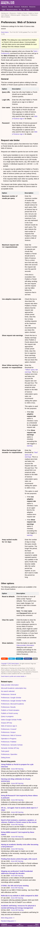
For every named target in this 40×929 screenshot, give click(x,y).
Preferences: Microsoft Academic (12, 704)
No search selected (7, 691)
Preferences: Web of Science (11, 735)
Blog (20, 9)
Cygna (3, 9)
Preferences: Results (8, 707)
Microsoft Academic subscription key (13, 688)
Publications (24, 7)
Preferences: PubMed (8, 742)
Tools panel (5, 751)
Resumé (10, 7)
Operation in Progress (8, 738)
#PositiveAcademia (12, 9)
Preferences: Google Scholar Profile (13, 701)
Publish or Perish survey (9, 713)
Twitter (11, 658)
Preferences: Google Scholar (11, 697)
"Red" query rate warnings (31, 455)
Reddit (3, 658)
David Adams (5, 32)
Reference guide (15, 15)
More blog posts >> (7, 918)
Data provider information (25, 645)
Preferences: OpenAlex (9, 754)
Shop (27, 9)
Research (17, 7)
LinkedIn (19, 658)
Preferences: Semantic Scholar (12, 745)
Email (35, 658)
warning (29, 446)
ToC (24, 9)
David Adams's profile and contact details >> (13, 676)
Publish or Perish (22, 13)
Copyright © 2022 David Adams (10, 663)
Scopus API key (6, 723)
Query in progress (7, 716)
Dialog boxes (25, 15)
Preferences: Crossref (8, 729)
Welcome (4, 7)
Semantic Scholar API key (10, 748)
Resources (32, 7)
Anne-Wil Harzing (17, 769)
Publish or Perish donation (10, 710)
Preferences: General (8, 694)
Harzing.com (4, 13)
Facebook (27, 658)
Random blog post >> (8, 921)
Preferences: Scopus (8, 732)
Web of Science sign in (9, 726)
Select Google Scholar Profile (11, 720)
